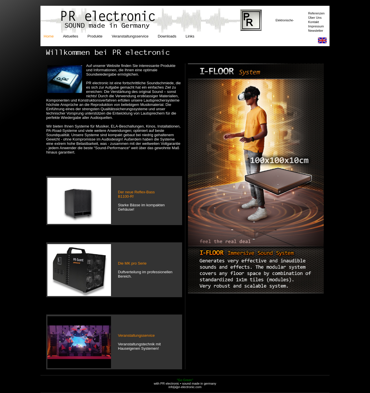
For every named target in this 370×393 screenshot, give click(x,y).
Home (49, 36)
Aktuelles (70, 36)
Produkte (94, 36)
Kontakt (313, 22)
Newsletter (315, 30)
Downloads (167, 36)
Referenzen (316, 13)
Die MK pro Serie (132, 263)
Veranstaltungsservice (130, 36)
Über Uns (314, 17)
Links (190, 36)
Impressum (316, 26)
